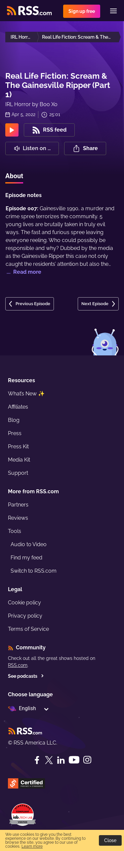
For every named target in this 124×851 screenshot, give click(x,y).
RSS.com (17, 665)
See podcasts (26, 676)
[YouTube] (74, 760)
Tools (14, 531)
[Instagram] (87, 760)
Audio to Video (29, 544)
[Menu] (113, 11)
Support (18, 473)
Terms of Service (28, 629)
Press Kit (18, 446)
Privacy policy (25, 616)
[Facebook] (37, 760)
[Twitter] (49, 760)
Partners (18, 505)
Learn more (32, 846)
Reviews (18, 518)
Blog (14, 420)
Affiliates (18, 407)
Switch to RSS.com (34, 571)
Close (110, 840)
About (14, 176)
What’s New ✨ (26, 393)
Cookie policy (24, 602)
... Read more (23, 272)
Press (14, 433)
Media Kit (19, 460)
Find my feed (26, 557)
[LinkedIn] (61, 760)
